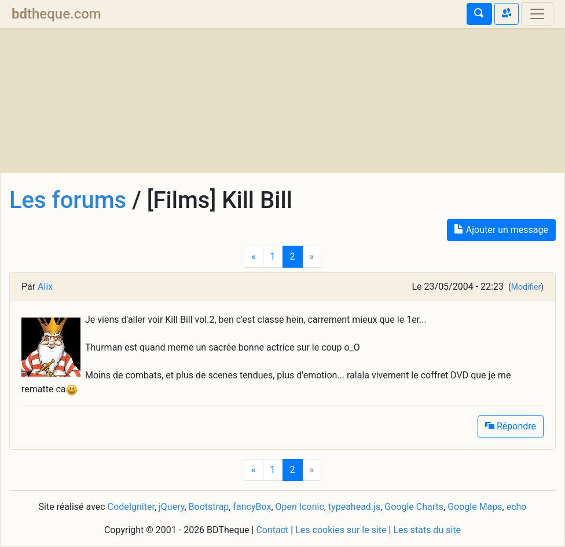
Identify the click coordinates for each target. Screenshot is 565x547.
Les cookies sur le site (340, 529)
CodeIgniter (131, 506)
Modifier (526, 286)
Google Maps (474, 506)
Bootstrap (209, 506)
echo (517, 506)
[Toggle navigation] (537, 13)
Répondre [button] (510, 426)
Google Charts (413, 506)
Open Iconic (300, 506)
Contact (272, 529)
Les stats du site (427, 529)
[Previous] (253, 257)
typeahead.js (354, 506)
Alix (45, 286)
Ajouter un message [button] (501, 229)
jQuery (171, 506)
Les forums (67, 200)
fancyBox (252, 506)
